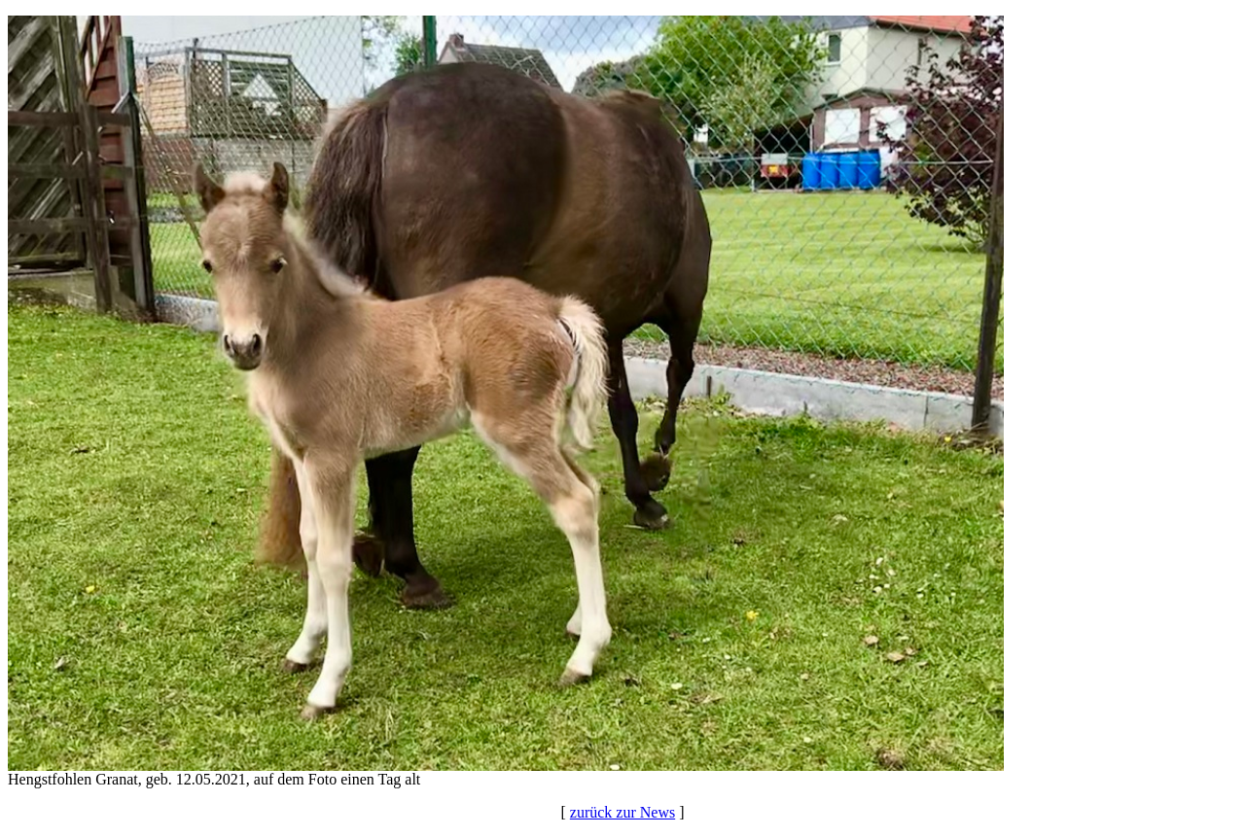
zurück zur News (622, 812)
